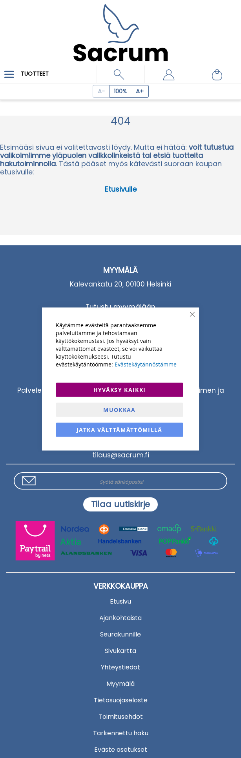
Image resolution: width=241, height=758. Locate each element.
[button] (168, 74)
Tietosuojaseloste (121, 700)
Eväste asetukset (120, 749)
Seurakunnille (120, 634)
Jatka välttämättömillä (119, 429)
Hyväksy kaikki (119, 390)
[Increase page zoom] (140, 91)
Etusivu (120, 601)
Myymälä (120, 683)
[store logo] (120, 27)
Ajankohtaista (120, 617)
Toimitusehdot (121, 716)
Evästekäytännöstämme (146, 364)
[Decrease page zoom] (101, 91)
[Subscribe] (120, 504)
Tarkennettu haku (120, 733)
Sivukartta (120, 650)
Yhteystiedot (120, 667)
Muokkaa (119, 409)
